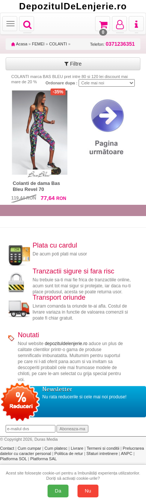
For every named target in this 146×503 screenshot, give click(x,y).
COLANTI (58, 44)
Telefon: (112, 44)
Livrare (78, 448)
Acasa (19, 44)
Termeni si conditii (103, 448)
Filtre (73, 64)
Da (58, 491)
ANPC (127, 453)
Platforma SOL (13, 458)
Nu (88, 491)
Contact (7, 448)
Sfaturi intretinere (102, 453)
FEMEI (38, 44)
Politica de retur (69, 453)
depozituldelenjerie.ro (66, 343)
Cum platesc (57, 448)
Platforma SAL (43, 458)
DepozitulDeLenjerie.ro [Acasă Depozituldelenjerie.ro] (73, 6)
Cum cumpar (30, 448)
